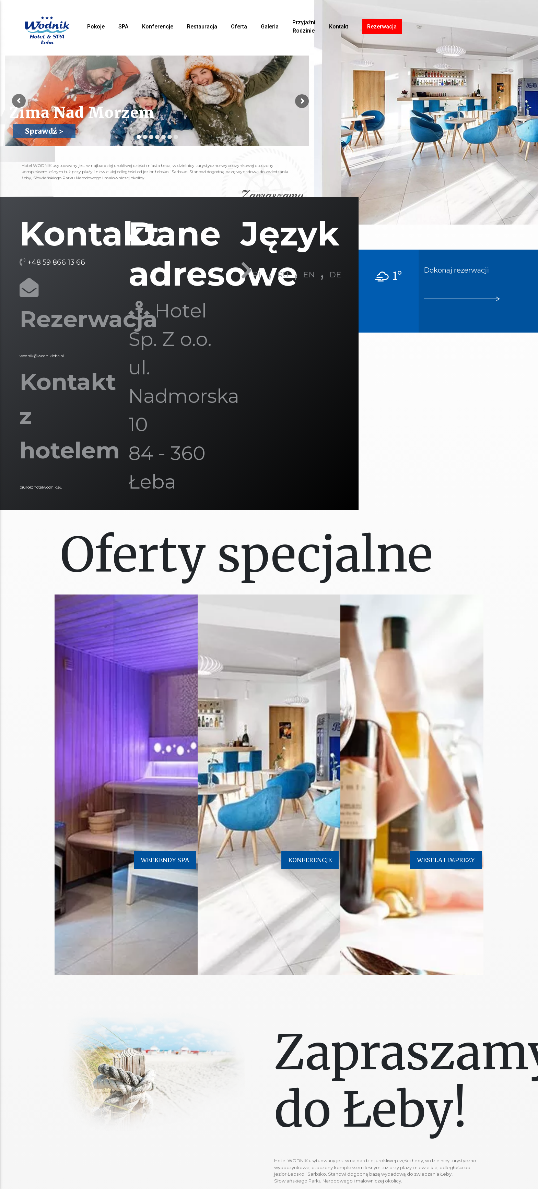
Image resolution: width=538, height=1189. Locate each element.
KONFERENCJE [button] (310, 860)
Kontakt (338, 26)
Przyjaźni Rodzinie (303, 26)
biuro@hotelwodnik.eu (41, 487)
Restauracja (202, 26)
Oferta (239, 26)
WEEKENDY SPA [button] (165, 860)
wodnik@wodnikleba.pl (42, 355)
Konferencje (157, 26)
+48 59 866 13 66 (56, 262)
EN (309, 274)
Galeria (270, 26)
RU (283, 274)
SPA (123, 26)
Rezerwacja (382, 26)
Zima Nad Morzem (61, 113)
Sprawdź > (44, 131)
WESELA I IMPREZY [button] (446, 860)
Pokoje (96, 26)
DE (335, 274)
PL (258, 274)
